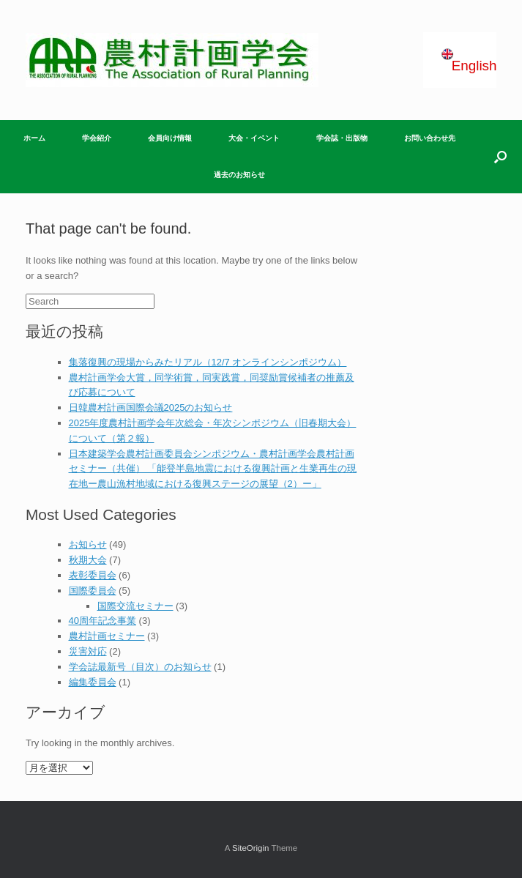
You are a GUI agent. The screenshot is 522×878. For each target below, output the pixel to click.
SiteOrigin (250, 848)
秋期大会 (88, 559)
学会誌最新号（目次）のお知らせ (140, 666)
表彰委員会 (92, 575)
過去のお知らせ (239, 175)
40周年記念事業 (102, 620)
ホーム (34, 138)
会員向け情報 (170, 138)
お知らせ (88, 544)
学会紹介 (96, 138)
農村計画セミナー (107, 635)
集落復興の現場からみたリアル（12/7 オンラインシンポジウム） (208, 362)
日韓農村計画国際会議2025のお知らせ (151, 407)
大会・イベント (254, 138)
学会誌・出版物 (342, 138)
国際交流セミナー (135, 605)
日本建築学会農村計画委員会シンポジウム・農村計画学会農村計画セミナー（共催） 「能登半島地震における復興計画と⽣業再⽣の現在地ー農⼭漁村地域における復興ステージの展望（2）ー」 (213, 469)
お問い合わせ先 (429, 138)
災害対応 (88, 651)
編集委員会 (92, 682)
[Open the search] (500, 156)
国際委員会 (92, 590)
